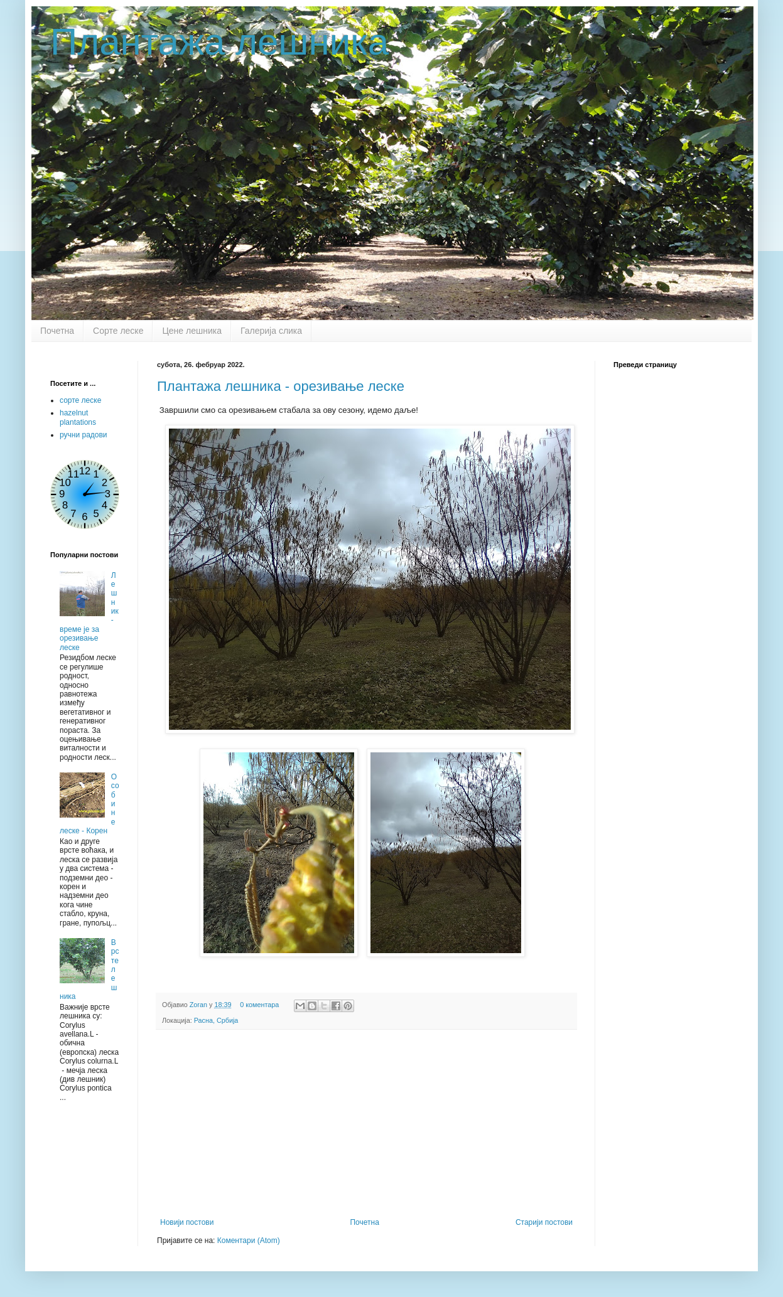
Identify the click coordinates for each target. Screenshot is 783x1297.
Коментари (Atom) (248, 1240)
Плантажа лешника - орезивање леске (280, 386)
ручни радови (83, 434)
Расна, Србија (216, 1020)
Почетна (57, 331)
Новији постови (186, 1222)
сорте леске (80, 400)
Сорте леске (118, 331)
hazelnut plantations (78, 417)
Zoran (199, 1004)
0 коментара (259, 1004)
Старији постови (544, 1222)
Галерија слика (271, 331)
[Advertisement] (367, 1123)
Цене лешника (192, 331)
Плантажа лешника (219, 42)
